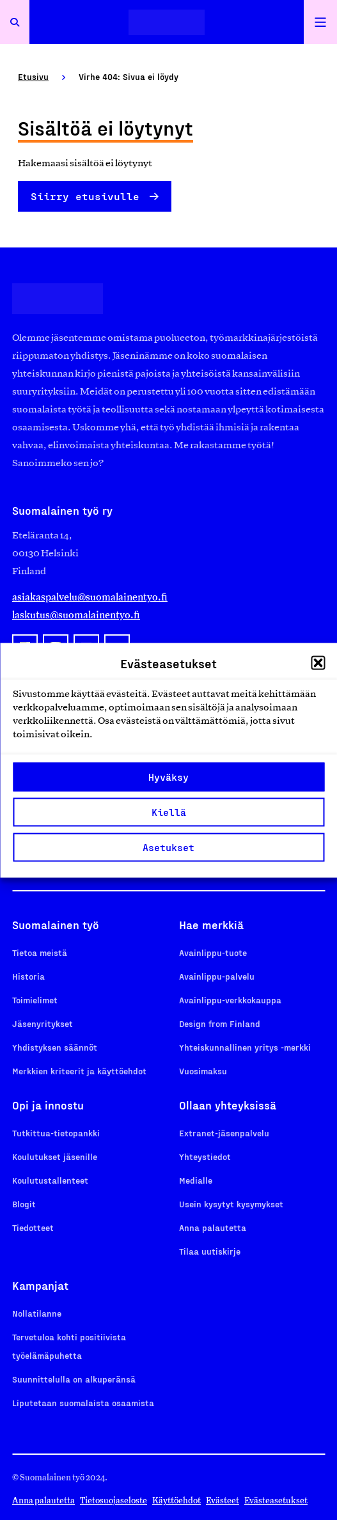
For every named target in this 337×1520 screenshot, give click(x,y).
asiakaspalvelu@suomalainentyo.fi (90, 597)
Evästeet (222, 1500)
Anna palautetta (212, 1227)
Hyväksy (168, 777)
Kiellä (169, 812)
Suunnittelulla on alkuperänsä (74, 1379)
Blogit (24, 1203)
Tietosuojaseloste (113, 1500)
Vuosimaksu (203, 1070)
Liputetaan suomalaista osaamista (83, 1402)
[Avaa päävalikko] (320, 22)
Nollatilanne (36, 1313)
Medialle (195, 1180)
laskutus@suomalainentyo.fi (76, 615)
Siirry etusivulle (85, 196)
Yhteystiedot (205, 1156)
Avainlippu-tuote (213, 952)
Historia (28, 976)
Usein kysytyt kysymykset (231, 1203)
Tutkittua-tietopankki (56, 1132)
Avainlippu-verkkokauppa (230, 999)
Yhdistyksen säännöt (54, 1047)
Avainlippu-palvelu (217, 976)
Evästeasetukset (276, 1500)
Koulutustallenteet (50, 1180)
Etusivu (33, 76)
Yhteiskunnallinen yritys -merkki (245, 1047)
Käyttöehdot (176, 1500)
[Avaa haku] (14, 22)
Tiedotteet (33, 1227)
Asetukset (168, 847)
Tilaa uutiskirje (209, 1251)
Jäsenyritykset (42, 1023)
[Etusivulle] (166, 22)
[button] (317, 662)
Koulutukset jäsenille (54, 1156)
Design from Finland (219, 1023)
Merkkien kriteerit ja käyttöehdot (79, 1070)
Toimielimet (35, 999)
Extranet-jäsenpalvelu (224, 1132)
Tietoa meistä (39, 952)
